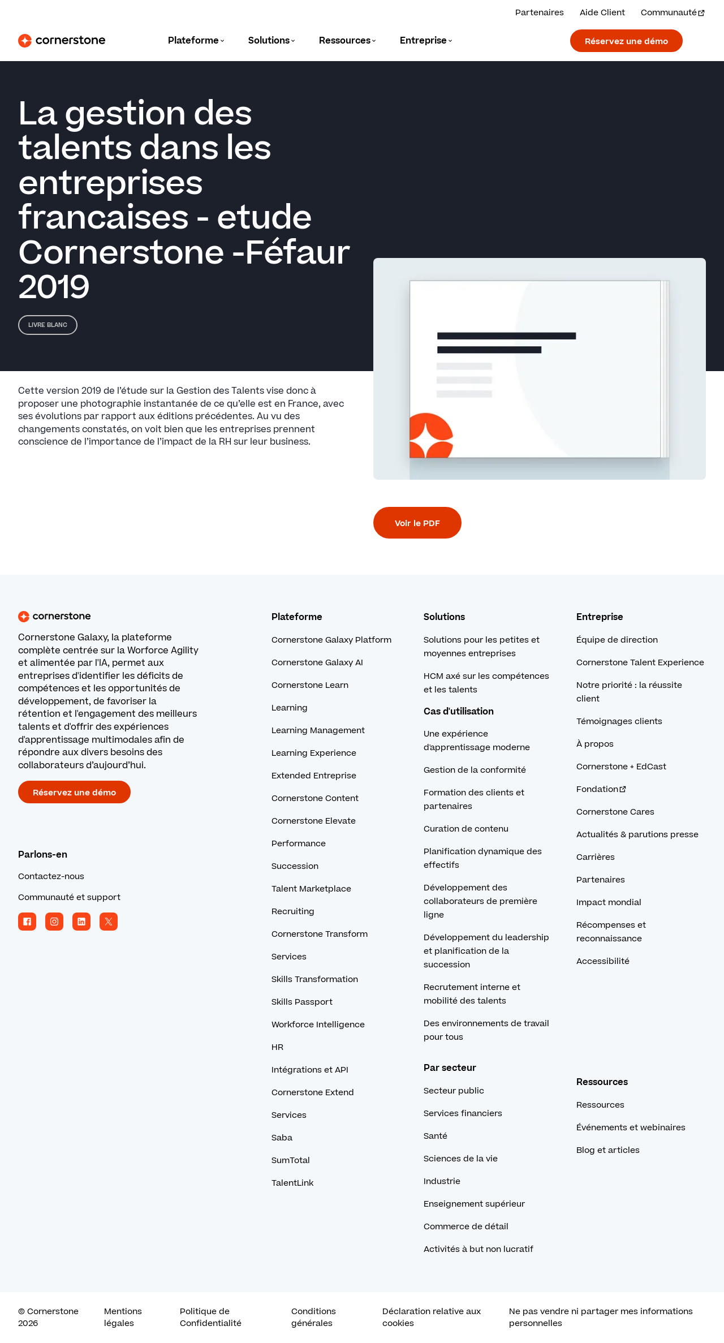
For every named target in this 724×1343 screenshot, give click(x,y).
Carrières (595, 857)
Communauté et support (69, 897)
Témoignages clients (619, 722)
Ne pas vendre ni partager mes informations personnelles (601, 1317)
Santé (435, 1136)
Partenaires (600, 880)
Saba (282, 1138)
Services (289, 957)
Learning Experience (314, 753)
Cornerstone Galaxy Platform (331, 640)
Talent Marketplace (311, 889)
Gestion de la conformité (475, 770)
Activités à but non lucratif (478, 1249)
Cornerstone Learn (310, 685)
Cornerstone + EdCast (621, 767)
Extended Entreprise (314, 776)
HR (277, 1047)
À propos (595, 744)
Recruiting (293, 912)
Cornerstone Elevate (314, 821)
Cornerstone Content (315, 798)
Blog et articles (608, 1150)
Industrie (442, 1181)
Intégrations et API (310, 1070)
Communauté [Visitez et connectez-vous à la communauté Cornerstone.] (673, 13)
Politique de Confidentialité (211, 1317)
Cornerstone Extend (313, 1093)
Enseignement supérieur (474, 1204)
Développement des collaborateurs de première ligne (480, 901)
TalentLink (292, 1183)
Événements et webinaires (631, 1128)
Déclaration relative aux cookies (431, 1317)
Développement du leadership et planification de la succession (486, 951)
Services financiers (463, 1114)
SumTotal (291, 1160)
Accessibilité (603, 961)
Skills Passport (302, 1002)
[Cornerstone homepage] (126, 616)
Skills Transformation (315, 979)
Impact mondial (608, 903)
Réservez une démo (626, 42)
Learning (290, 708)
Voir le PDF (417, 524)
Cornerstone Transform (320, 934)
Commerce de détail (466, 1227)
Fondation (601, 789)
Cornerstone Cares (615, 812)
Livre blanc (47, 325)
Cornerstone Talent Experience (640, 663)
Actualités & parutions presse (637, 835)
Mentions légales (123, 1317)
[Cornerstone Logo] (61, 41)
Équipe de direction (617, 640)
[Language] (197, 41)
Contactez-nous (51, 877)
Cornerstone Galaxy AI (317, 663)
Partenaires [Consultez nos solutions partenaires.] (539, 13)
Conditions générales (313, 1317)
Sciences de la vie (461, 1159)
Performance (299, 844)
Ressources (600, 1105)
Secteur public (454, 1091)
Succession (295, 866)
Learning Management (318, 731)
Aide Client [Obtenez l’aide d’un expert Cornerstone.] (602, 13)
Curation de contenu (466, 829)
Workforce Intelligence (318, 1025)
